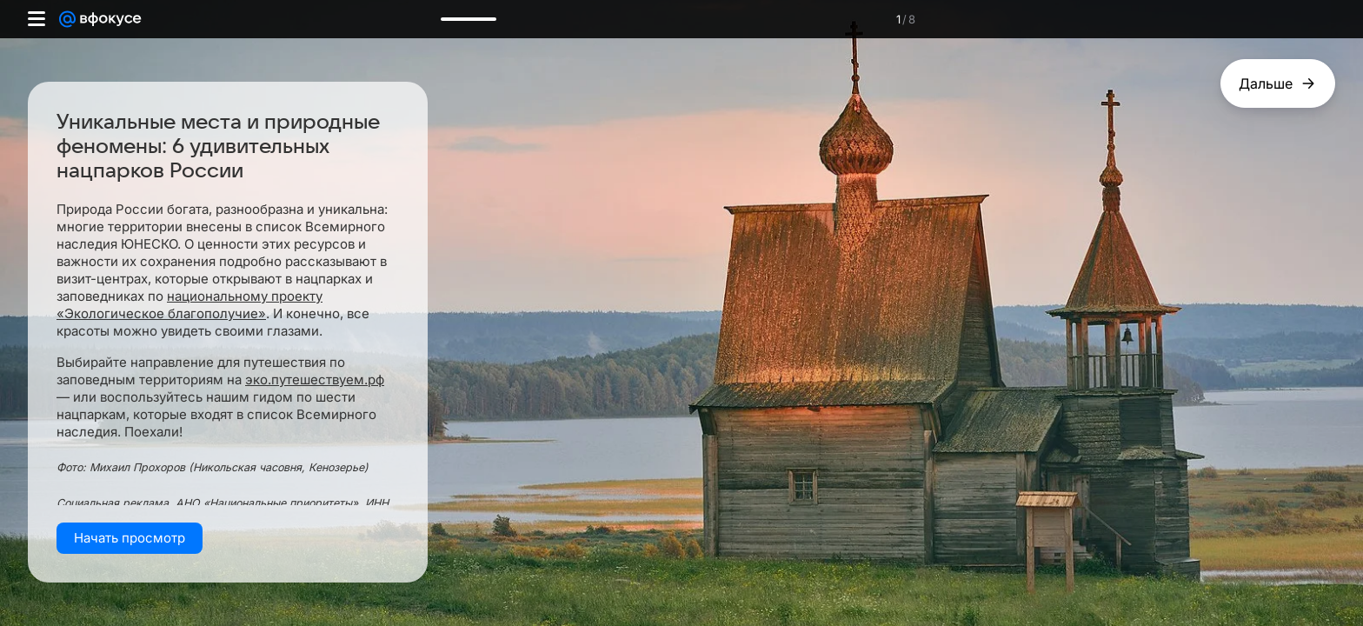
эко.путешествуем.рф (314, 379)
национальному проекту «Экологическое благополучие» (189, 305)
